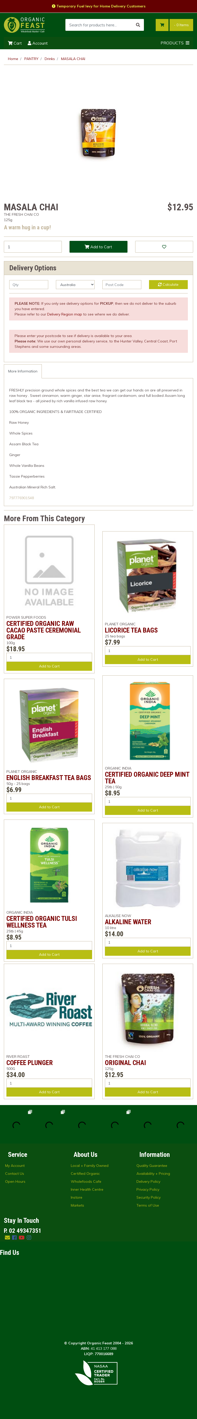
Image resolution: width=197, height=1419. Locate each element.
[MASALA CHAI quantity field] (33, 247)
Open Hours (15, 1181)
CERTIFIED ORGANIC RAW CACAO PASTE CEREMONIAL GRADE (43, 630)
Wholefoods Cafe (86, 1181)
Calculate (168, 284)
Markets (77, 1205)
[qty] (28, 284)
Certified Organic (85, 1173)
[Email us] (7, 1237)
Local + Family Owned (90, 1165)
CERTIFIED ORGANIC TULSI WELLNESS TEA (41, 922)
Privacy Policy (147, 1189)
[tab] (23, 371)
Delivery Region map (64, 314)
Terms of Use (147, 1205)
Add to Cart (98, 246)
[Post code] (121, 284)
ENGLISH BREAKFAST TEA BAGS (48, 778)
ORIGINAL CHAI (125, 1063)
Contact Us (14, 1173)
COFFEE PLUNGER (29, 1063)
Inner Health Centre (87, 1189)
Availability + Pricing (153, 1173)
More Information (22, 371)
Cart (15, 43)
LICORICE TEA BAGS (131, 630)
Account (38, 43)
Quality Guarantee (151, 1165)
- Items (181, 25)
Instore (76, 1197)
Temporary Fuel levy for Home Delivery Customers (98, 6)
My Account (15, 1165)
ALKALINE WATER (128, 922)
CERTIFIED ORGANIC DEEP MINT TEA (147, 778)
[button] (164, 247)
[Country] (75, 284)
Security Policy (148, 1197)
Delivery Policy (148, 1181)
